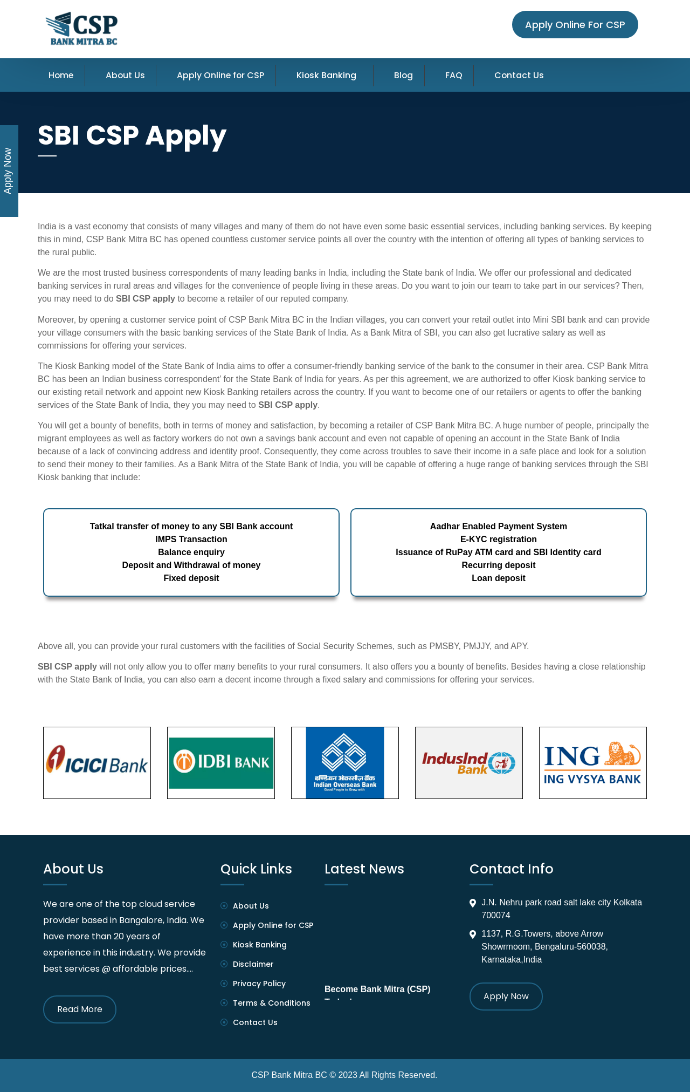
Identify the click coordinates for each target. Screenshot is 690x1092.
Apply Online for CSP (223, 75)
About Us (127, 75)
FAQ (458, 75)
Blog (408, 75)
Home (61, 75)
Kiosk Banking (330, 75)
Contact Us (525, 75)
